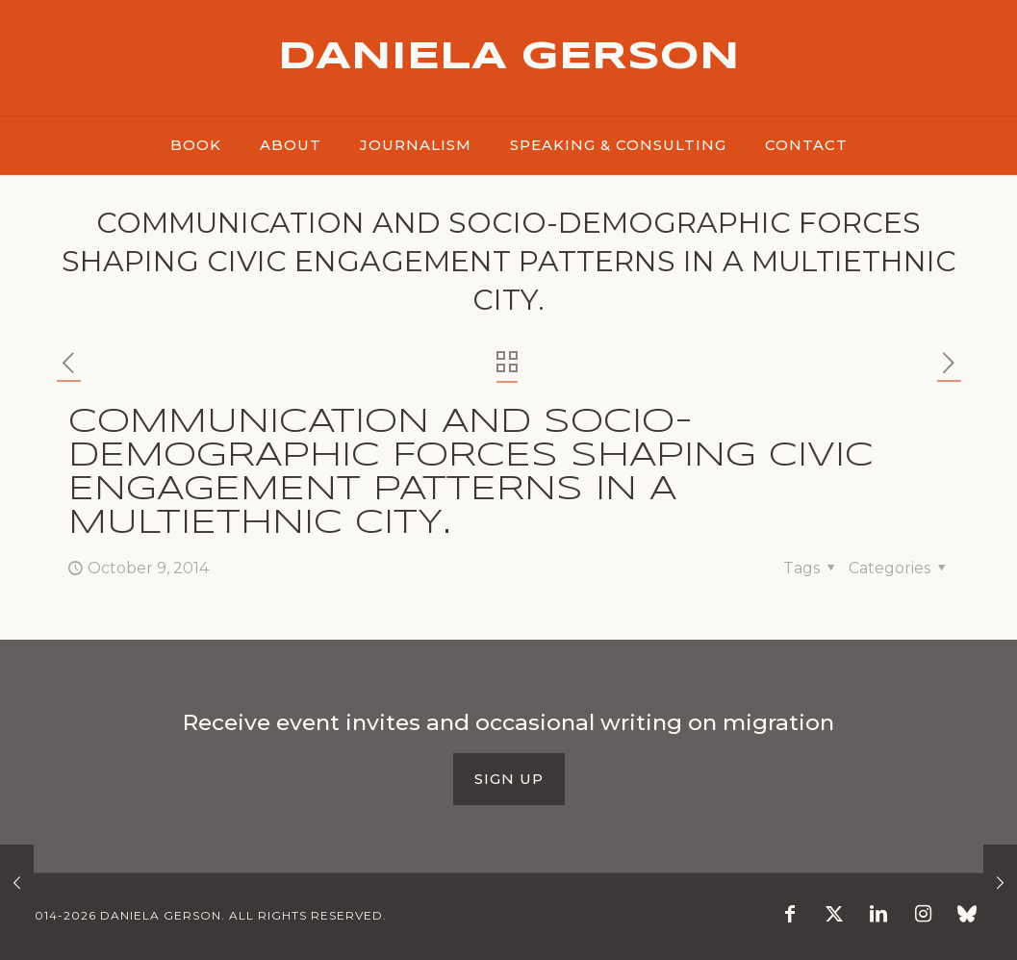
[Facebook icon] (790, 915)
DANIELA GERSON (509, 57)
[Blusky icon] (967, 915)
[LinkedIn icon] (878, 915)
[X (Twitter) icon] (834, 915)
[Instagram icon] (922, 915)
